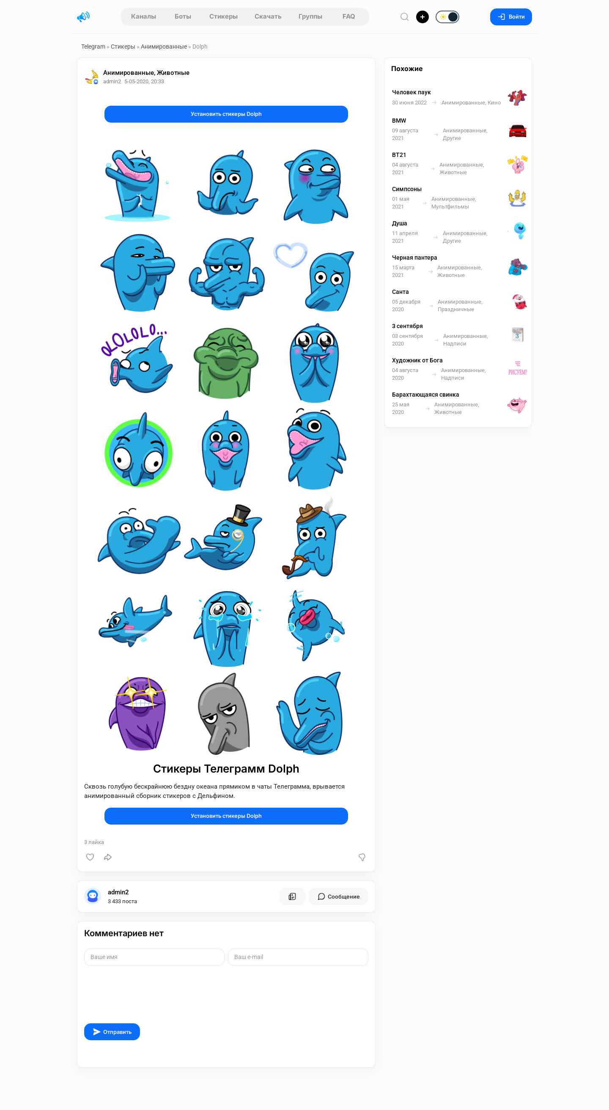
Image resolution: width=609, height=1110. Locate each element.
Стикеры (223, 16)
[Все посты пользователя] (292, 896)
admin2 (118, 892)
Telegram (93, 46)
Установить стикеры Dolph (226, 114)
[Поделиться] (107, 857)
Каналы (143, 16)
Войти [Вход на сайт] (511, 17)
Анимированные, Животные (146, 73)
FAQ (349, 16)
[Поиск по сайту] (404, 17)
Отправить (112, 1032)
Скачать (268, 16)
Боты (183, 16)
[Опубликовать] (422, 17)
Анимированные (164, 46)
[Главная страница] (83, 17)
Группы (310, 16)
